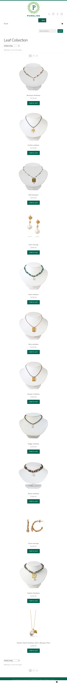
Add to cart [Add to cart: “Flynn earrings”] (33, 551)
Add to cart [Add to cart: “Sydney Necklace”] (33, 601)
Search (60, 31)
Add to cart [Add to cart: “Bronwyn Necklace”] (33, 103)
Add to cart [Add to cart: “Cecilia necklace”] (33, 153)
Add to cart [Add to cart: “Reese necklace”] (33, 501)
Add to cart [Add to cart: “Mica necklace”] (33, 352)
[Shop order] (12, 46)
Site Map (46, 680)
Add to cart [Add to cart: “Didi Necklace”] (33, 203)
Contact (52, 680)
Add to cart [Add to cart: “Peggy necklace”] (33, 451)
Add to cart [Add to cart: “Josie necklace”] (33, 302)
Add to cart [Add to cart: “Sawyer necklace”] (33, 402)
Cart (51, 681)
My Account (11, 682)
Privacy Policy (39, 680)
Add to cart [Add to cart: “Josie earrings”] (33, 252)
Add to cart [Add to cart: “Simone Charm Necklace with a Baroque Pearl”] (33, 651)
